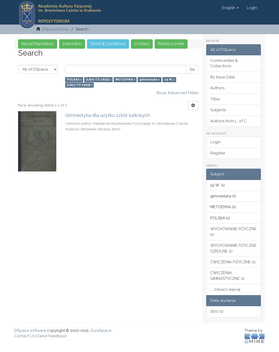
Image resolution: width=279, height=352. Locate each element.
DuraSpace (101, 330)
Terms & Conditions (108, 43)
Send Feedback (52, 336)
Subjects (218, 110)
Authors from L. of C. (228, 121)
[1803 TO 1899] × (79, 85)
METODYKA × (125, 79)
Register (217, 153)
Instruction (72, 43)
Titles (215, 99)
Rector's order (171, 43)
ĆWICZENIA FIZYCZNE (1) (233, 262)
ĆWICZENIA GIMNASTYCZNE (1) (227, 276)
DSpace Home (55, 29)
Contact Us (24, 336)
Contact (141, 43)
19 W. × (169, 79)
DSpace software (30, 330)
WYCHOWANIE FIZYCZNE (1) (233, 232)
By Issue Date (222, 77)
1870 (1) (216, 311)
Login (215, 142)
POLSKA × (74, 79)
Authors (217, 88)
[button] (230, 7)
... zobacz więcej (225, 289)
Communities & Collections (224, 63)
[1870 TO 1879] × (98, 79)
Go (192, 69)
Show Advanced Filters (177, 93)
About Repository (37, 43)
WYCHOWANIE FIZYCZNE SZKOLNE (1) (233, 248)
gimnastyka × (150, 79)
